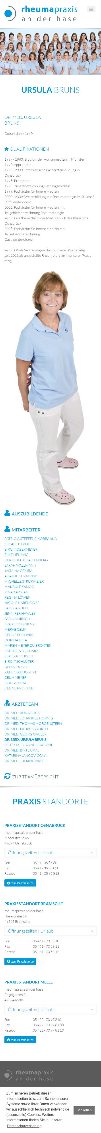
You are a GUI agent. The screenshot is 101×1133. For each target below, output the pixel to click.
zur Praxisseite (20, 883)
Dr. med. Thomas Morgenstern (33, 723)
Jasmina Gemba (18, 570)
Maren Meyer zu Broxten (28, 645)
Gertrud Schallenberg (26, 560)
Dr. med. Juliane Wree (24, 761)
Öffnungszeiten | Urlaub (31, 852)
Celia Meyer (15, 677)
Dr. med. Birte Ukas (21, 750)
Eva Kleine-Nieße (20, 624)
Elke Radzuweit (19, 656)
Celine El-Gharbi (19, 634)
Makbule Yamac (19, 586)
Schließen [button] (84, 1110)
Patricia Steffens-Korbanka (30, 538)
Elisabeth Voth (18, 544)
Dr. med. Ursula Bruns (25, 739)
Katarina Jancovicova (25, 755)
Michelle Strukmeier (24, 581)
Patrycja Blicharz (21, 650)
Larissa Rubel (16, 608)
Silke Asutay (15, 683)
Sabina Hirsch (17, 618)
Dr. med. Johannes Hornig (28, 718)
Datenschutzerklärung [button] (24, 1126)
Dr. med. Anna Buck (22, 713)
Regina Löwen (17, 597)
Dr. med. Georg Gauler (25, 734)
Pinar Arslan (16, 592)
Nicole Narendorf (21, 602)
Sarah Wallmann (20, 565)
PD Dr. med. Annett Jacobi (28, 745)
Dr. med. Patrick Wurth (26, 729)
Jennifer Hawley (20, 613)
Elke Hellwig (16, 554)
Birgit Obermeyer (20, 549)
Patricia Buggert (20, 672)
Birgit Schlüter (19, 661)
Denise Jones (16, 666)
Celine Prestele (18, 688)
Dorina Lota (15, 640)
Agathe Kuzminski (21, 576)
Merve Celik (15, 629)
